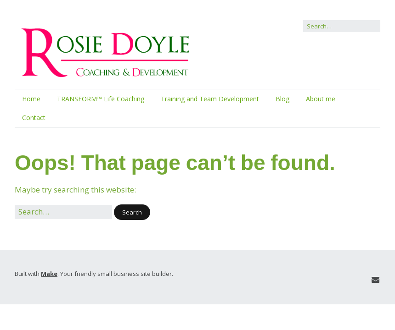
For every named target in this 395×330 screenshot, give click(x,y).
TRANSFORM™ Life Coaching (100, 98)
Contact (33, 117)
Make (49, 274)
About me (320, 98)
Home (31, 98)
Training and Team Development (210, 98)
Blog (282, 98)
